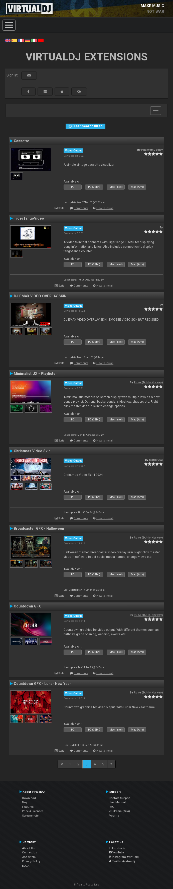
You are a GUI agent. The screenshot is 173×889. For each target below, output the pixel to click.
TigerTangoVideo (29, 218)
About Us (28, 848)
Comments (81, 208)
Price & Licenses (32, 811)
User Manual (117, 802)
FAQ (111, 807)
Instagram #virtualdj (124, 857)
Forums (114, 815)
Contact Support (119, 798)
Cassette (21, 141)
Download (29, 798)
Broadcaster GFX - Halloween (39, 528)
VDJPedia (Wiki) (119, 811)
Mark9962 (156, 460)
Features (28, 807)
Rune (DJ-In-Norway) (148, 382)
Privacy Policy (31, 861)
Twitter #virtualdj (122, 861)
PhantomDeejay (152, 149)
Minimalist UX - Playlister (35, 374)
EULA (26, 865)
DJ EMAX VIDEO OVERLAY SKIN (40, 296)
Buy (24, 802)
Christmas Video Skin (32, 451)
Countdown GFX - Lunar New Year (42, 684)
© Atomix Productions (86, 884)
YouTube (116, 852)
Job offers (29, 857)
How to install (104, 208)
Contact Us (29, 852)
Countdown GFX (27, 606)
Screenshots (30, 815)
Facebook (117, 848)
